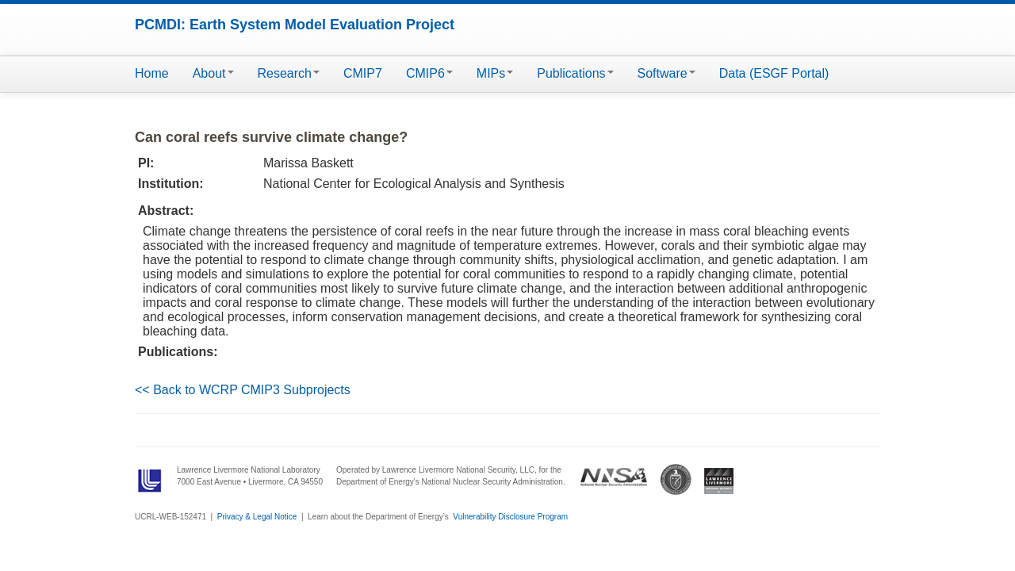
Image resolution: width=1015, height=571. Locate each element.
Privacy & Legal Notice (257, 516)
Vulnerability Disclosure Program (510, 516)
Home (152, 73)
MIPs (495, 73)
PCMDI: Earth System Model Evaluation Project (294, 25)
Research (289, 73)
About (213, 73)
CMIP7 (362, 73)
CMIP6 (429, 73)
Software (666, 73)
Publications (575, 73)
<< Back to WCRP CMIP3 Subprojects (242, 390)
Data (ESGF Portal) (774, 73)
